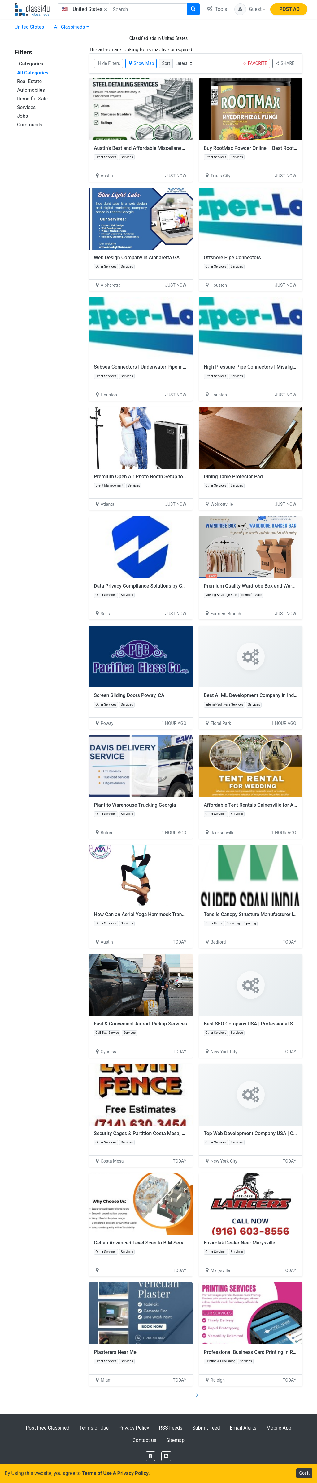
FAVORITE (254, 63)
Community (29, 125)
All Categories (32, 73)
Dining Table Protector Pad (233, 477)
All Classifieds (69, 27)
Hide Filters (109, 63)
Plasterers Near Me (115, 1352)
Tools (217, 9)
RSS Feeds (171, 1428)
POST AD (289, 9)
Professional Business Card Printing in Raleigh (255, 1352)
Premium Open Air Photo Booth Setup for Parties (148, 477)
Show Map (141, 63)
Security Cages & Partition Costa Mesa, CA (141, 1133)
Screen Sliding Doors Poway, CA (129, 695)
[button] (249, 9)
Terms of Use (94, 1428)
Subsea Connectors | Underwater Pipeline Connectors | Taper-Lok (166, 367)
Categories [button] (29, 64)
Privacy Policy (134, 1428)
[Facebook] (150, 1456)
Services (26, 107)
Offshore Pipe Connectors (232, 257)
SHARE (284, 63)
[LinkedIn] (166, 1456)
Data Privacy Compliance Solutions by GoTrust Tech (151, 586)
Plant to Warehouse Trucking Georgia (135, 805)
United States (29, 27)
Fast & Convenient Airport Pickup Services (140, 1024)
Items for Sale (32, 99)
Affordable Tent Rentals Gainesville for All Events (258, 805)
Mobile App (278, 1428)
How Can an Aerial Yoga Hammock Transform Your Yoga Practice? (167, 914)
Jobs (22, 116)
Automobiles (31, 90)
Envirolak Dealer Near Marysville (239, 1243)
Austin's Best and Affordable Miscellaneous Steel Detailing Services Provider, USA (184, 148)
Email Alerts (243, 1428)
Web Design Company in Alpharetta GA (137, 257)
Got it (304, 1473)
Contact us (144, 1440)
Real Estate (29, 81)
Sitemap (175, 1440)
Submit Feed (206, 1428)
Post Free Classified (47, 1428)
